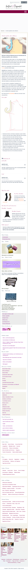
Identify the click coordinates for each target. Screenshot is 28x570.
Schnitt (3, 67)
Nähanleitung (20, 199)
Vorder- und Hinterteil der (7, 425)
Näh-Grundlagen (5, 288)
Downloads (8, 560)
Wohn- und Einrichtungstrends (8, 337)
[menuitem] (14, 369)
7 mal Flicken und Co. (6, 304)
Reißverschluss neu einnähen (8, 309)
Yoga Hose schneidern (7, 359)
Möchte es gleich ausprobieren (9, 430)
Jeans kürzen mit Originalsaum (8, 308)
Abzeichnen (21, 200)
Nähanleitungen (16, 559)
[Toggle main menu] (14, 11)
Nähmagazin (5, 364)
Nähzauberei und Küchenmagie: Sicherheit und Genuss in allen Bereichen (17, 537)
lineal (3, 174)
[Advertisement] (14, 21)
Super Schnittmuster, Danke (8, 421)
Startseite (2, 30)
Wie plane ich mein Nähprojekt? (9, 345)
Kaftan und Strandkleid (7, 361)
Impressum (22, 560)
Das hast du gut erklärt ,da (8, 419)
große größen (4, 160)
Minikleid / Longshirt (16, 211)
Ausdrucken (5, 202)
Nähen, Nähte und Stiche (7, 271)
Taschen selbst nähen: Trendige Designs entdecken (10, 536)
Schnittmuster (9, 559)
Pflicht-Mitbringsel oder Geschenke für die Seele (12, 357)
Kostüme (22, 559)
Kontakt (19, 562)
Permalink (14, 165)
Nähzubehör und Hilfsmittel (7, 255)
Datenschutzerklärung (12, 562)
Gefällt (4, 423)
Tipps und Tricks (15, 560)
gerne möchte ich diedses (8, 428)
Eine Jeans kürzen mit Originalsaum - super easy (12, 305)
